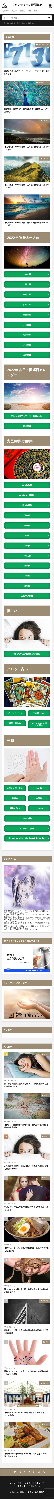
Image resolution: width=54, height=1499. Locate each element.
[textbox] (27, 237)
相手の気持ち (15, 723)
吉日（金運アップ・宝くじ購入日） (27, 416)
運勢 (18, 23)
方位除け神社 (27, 595)
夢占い (14, 11)
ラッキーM (39, 808)
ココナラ (39, 926)
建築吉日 (27, 426)
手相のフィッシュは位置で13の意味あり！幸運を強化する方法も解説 (26, 1372)
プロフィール (16, 1483)
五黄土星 (27, 314)
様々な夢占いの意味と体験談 (27, 654)
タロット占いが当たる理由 (39, 724)
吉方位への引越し (27, 495)
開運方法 (31, 23)
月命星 (27, 585)
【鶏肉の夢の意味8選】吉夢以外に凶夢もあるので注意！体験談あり (25, 1455)
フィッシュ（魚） (27, 828)
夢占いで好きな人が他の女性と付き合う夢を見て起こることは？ (26, 1208)
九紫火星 (27, 354)
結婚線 (15, 798)
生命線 (39, 788)
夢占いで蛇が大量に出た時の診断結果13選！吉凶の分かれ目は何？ (26, 1290)
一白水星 (27, 274)
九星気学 (5, 11)
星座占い (37, 11)
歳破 (27, 535)
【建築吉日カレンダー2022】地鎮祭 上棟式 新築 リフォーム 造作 (26, 1413)
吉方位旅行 (27, 485)
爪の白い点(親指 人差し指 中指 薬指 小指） (27, 838)
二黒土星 (27, 284)
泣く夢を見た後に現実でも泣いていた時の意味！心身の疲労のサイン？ (26, 1085)
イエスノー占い (15, 713)
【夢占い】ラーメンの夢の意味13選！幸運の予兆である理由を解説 (26, 1249)
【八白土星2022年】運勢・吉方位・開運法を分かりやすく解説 (26, 186)
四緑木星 (27, 304)
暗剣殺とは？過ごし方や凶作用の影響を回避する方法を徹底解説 (26, 1331)
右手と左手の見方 (15, 788)
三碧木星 (27, 294)
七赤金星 (27, 334)
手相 (29, 11)
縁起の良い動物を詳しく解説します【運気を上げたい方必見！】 (26, 110)
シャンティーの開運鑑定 (27, 4)
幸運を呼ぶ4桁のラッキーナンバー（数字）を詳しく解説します (26, 72)
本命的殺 (27, 555)
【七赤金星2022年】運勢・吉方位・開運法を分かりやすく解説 (26, 223)
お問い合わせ (34, 1486)
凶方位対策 (27, 505)
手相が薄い (15, 808)
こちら (11, 926)
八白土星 (27, 344)
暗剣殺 (27, 525)
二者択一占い (39, 713)
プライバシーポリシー (34, 1483)
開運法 (22, 11)
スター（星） (27, 818)
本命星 (27, 575)
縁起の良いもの (43, 45)
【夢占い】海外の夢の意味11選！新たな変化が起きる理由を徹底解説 (26, 1126)
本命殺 (27, 545)
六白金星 (27, 324)
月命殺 (27, 565)
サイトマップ (19, 1486)
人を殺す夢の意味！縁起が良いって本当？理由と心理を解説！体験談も (26, 1167)
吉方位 (12, 23)
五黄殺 (27, 515)
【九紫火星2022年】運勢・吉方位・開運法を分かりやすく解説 (26, 148)
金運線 (39, 798)
